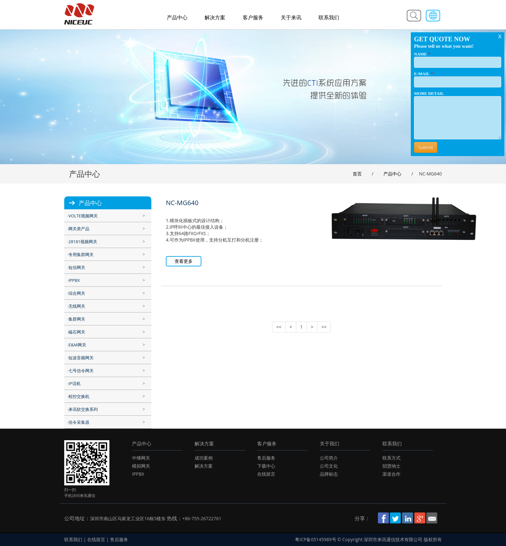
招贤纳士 (391, 466)
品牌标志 (329, 474)
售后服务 (266, 458)
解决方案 (215, 17)
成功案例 (204, 458)
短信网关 (76, 267)
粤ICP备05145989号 (315, 539)
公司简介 (329, 458)
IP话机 (74, 383)
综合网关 (76, 293)
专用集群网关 (81, 254)
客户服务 (253, 17)
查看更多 (184, 261)
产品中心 (177, 17)
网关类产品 (78, 229)
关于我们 (329, 443)
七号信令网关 (81, 370)
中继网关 (141, 458)
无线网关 (76, 306)
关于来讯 (291, 17)
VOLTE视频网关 (83, 216)
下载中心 (266, 466)
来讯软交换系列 (83, 409)
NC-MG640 (182, 202)
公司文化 (329, 466)
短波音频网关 (81, 358)
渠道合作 (391, 474)
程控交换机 (78, 396)
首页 (357, 174)
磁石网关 (76, 332)
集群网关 (76, 319)
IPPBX (74, 280)
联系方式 (391, 458)
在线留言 (266, 474)
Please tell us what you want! (444, 46)
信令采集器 (78, 422)
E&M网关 (77, 345)
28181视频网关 (82, 241)
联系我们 (329, 17)
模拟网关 (141, 466)
